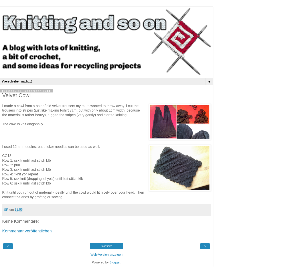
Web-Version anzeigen (107, 254)
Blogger (115, 262)
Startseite (106, 246)
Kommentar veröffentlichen (27, 231)
